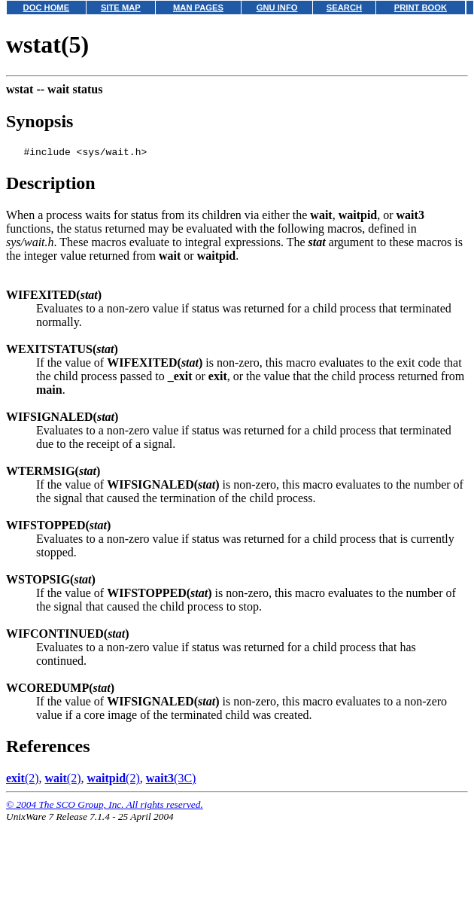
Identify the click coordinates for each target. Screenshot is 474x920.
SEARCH (344, 7)
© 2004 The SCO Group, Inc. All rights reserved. (104, 806)
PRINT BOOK (420, 7)
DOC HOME (46, 7)
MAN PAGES (198, 7)
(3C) (171, 780)
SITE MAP (121, 7)
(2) (22, 780)
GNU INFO (277, 7)
